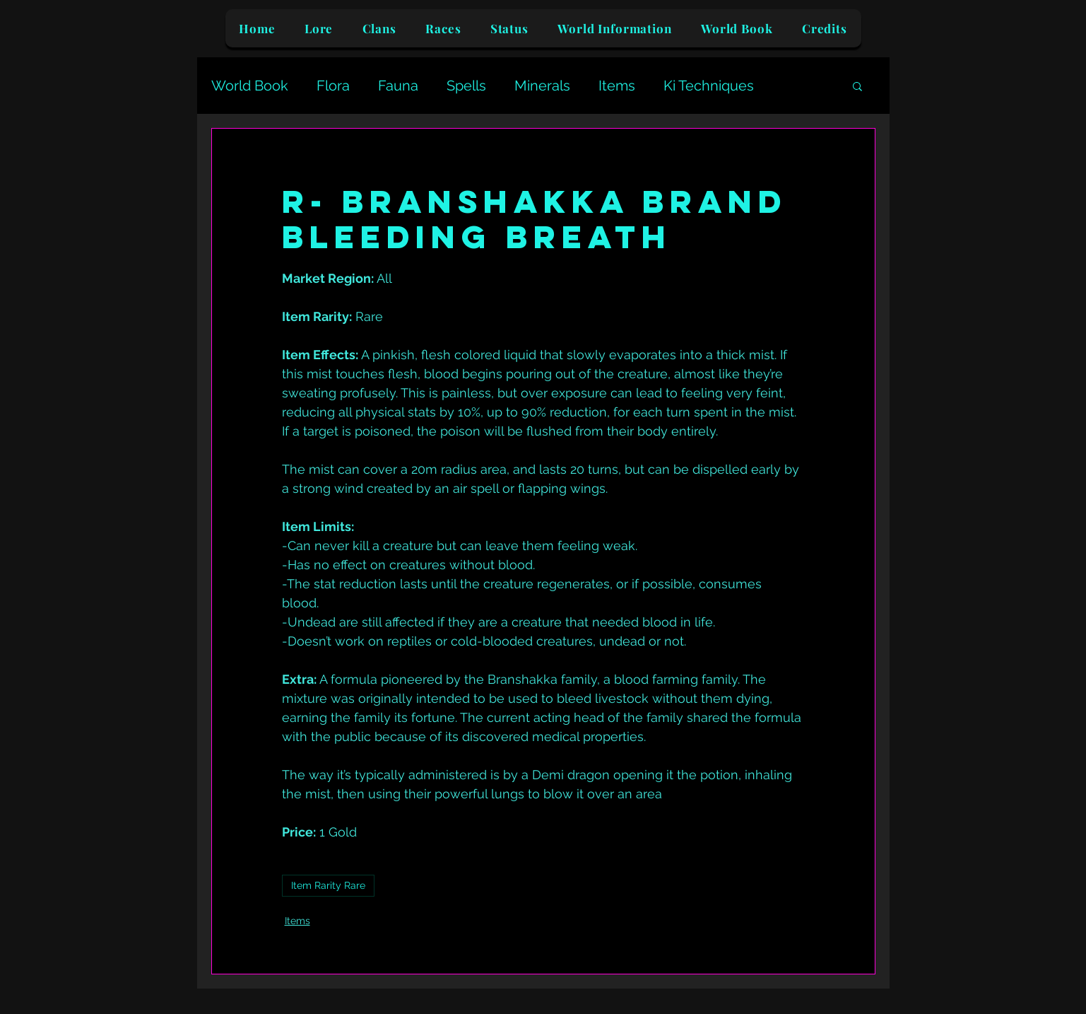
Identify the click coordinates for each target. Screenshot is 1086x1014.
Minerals (542, 85)
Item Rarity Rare (328, 885)
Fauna (398, 85)
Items (616, 85)
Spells (466, 85)
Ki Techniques (708, 85)
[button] (857, 85)
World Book (249, 85)
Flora (333, 85)
